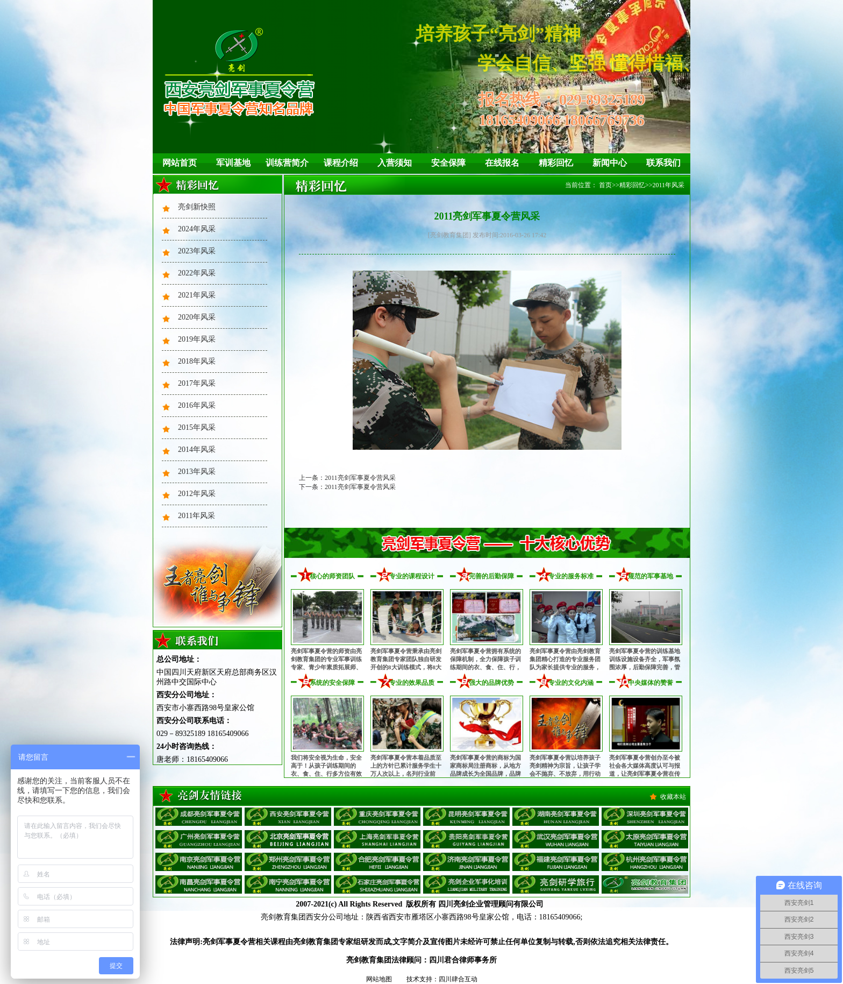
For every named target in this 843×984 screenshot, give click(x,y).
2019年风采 (197, 339)
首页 (605, 185)
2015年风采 (197, 427)
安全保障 (448, 162)
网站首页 (179, 162)
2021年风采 (197, 295)
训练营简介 (287, 162)
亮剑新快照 (197, 207)
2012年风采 (197, 494)
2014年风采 (197, 449)
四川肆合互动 (458, 979)
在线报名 (502, 162)
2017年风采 (197, 383)
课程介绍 (341, 162)
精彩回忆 (556, 162)
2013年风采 (197, 472)
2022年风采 (197, 273)
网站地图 (379, 979)
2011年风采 (196, 516)
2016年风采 (197, 405)
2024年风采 (197, 229)
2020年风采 (197, 317)
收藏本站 (673, 797)
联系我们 (663, 162)
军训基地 (233, 162)
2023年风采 (197, 251)
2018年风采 (197, 361)
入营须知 (394, 162)
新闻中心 (609, 162)
